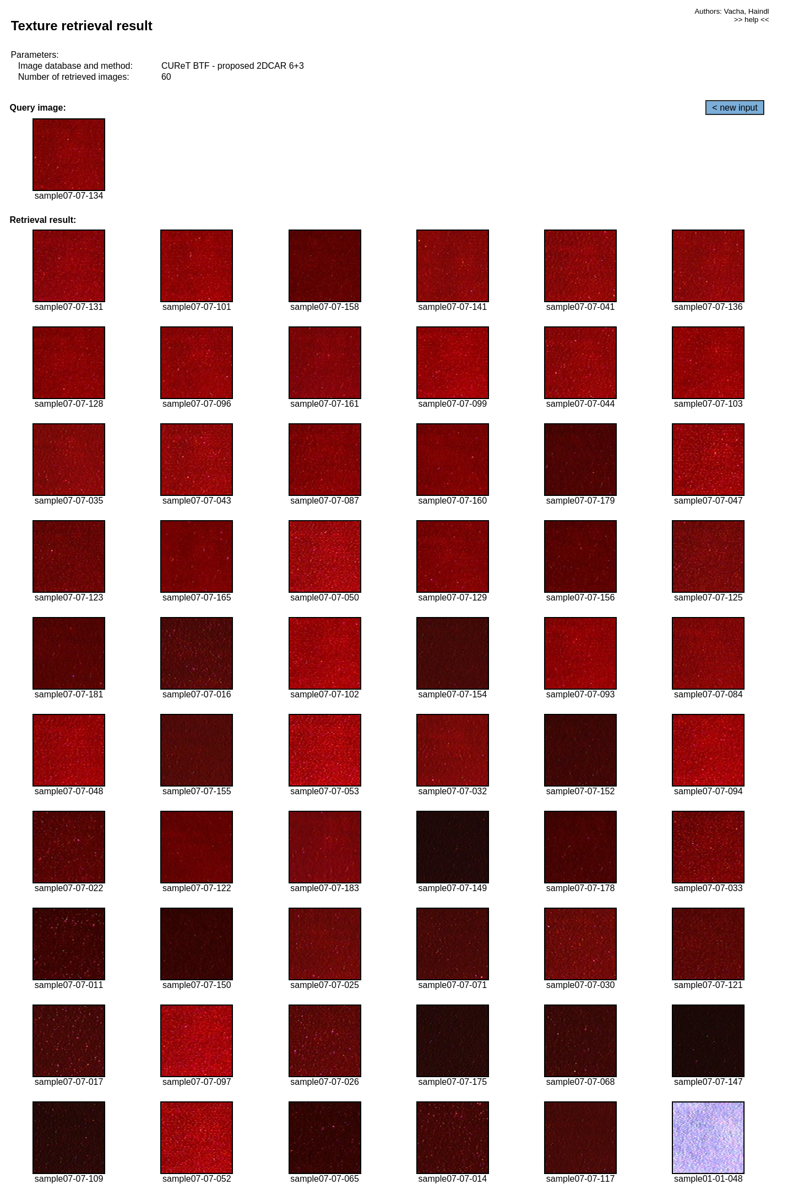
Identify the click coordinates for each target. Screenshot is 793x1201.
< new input (734, 107)
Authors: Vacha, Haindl (731, 11)
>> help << (751, 19)
